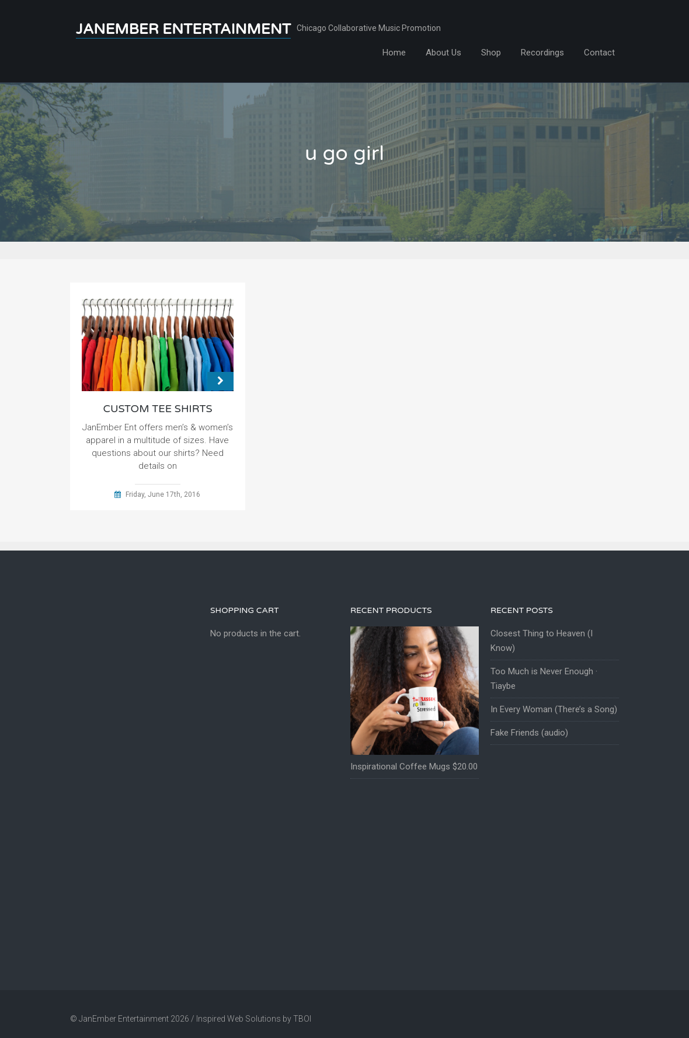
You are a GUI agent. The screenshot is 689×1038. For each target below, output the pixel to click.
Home (394, 52)
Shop (491, 52)
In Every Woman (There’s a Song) (553, 709)
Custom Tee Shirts (157, 408)
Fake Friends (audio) (529, 732)
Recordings (542, 52)
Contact (599, 52)
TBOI (302, 1018)
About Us (443, 52)
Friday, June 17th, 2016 (163, 494)
